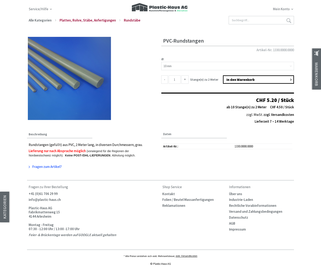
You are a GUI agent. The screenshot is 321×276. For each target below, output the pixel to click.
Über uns (235, 194)
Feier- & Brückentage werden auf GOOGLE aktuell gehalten (72, 235)
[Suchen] (288, 20)
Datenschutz (238, 217)
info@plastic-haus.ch (45, 199)
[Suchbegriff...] (261, 20)
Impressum (237, 229)
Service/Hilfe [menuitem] (39, 9)
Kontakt (168, 194)
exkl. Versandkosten (186, 256)
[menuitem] (260, 9)
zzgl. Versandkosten (278, 114)
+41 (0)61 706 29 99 (43, 194)
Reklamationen (173, 205)
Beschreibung (38, 134)
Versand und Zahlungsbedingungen (255, 211)
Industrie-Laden (241, 199)
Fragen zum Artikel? (45, 166)
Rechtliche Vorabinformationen (252, 205)
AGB (232, 223)
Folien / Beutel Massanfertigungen (188, 199)
